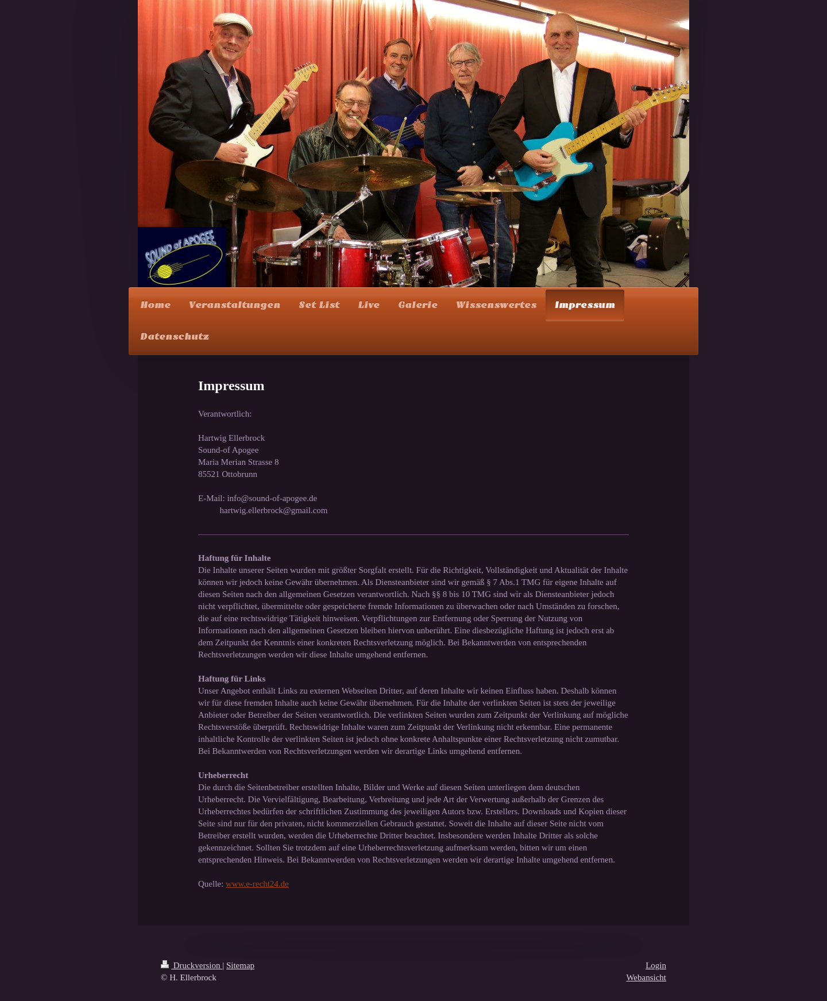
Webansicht (646, 977)
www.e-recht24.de (257, 883)
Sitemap (240, 965)
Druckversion (191, 965)
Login (656, 965)
